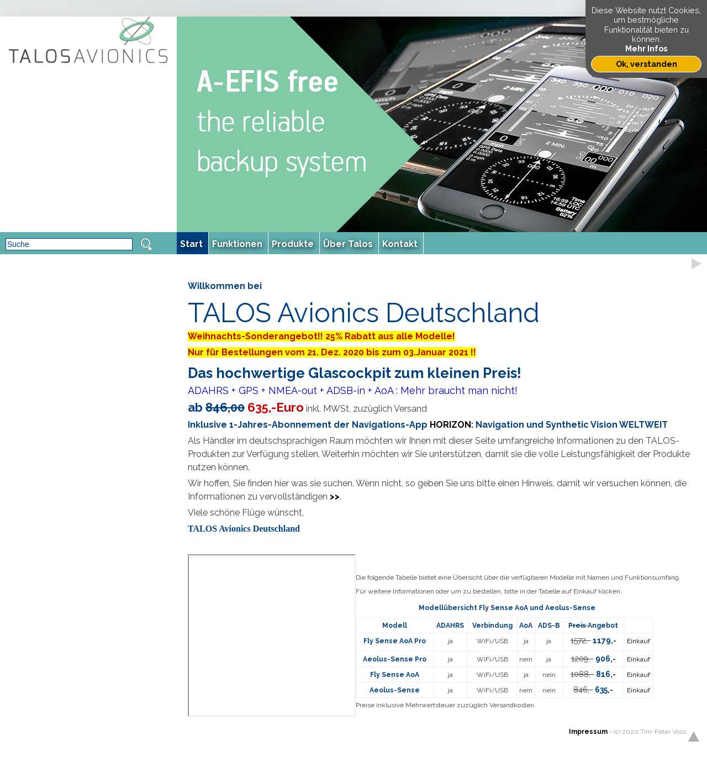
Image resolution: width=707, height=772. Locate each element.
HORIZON (450, 424)
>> (335, 496)
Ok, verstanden (646, 64)
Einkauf (638, 641)
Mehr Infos (646, 48)
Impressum (588, 732)
